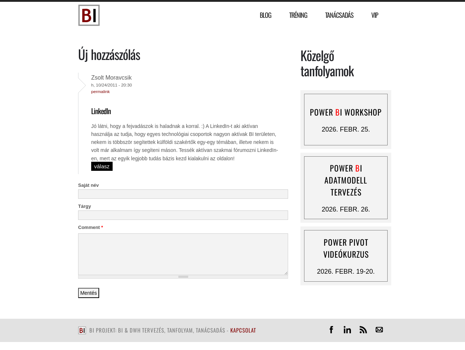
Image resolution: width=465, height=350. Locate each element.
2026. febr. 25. (346, 129)
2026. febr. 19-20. (346, 271)
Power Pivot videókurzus (346, 248)
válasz (102, 166)
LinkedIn (101, 110)
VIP (374, 15)
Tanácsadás (339, 15)
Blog (265, 15)
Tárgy (84, 206)
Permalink (100, 91)
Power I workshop (346, 112)
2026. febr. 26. (346, 209)
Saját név (88, 185)
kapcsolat (243, 330)
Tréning (298, 15)
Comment (90, 227)
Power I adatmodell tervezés (345, 180)
